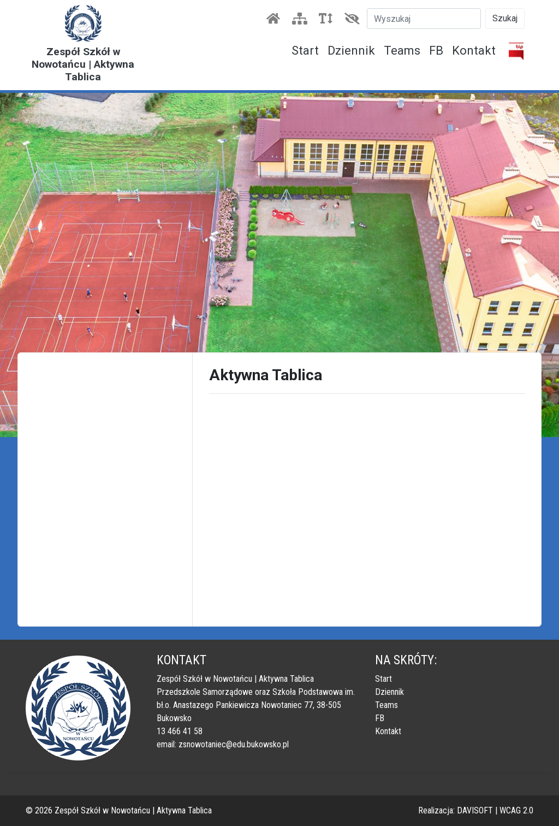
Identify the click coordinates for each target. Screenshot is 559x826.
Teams (402, 50)
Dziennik (351, 50)
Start (305, 50)
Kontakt (474, 50)
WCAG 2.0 (516, 810)
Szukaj (505, 18)
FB (436, 50)
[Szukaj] (424, 18)
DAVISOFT (475, 810)
